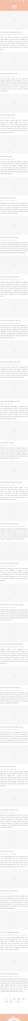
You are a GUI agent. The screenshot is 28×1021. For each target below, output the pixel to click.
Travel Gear (6, 76)
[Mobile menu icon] (2, 6)
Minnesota (5, 323)
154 (6, 1002)
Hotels (5, 404)
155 (10, 1002)
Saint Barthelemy (13, 279)
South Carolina (6, 364)
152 (19, 999)
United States (14, 34)
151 (14, 999)
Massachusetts (6, 34)
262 (18, 1002)
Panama (11, 690)
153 (23, 999)
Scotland (5, 566)
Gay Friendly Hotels (7, 526)
